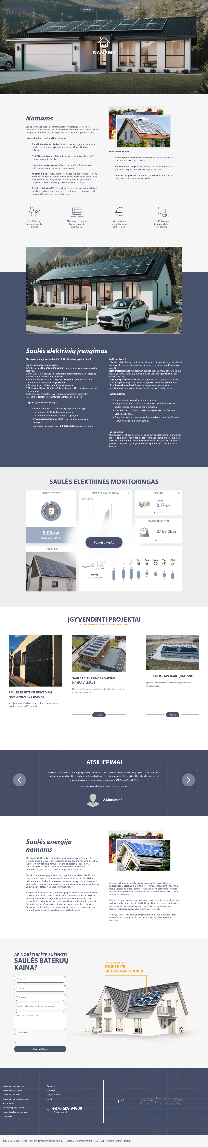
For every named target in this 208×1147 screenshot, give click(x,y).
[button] (19, 779)
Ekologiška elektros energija (15, 1112)
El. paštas (21, 988)
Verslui (103, 9)
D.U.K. (49, 1099)
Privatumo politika (53, 1140)
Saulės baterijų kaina (11, 1095)
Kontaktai (161, 9)
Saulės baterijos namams (13, 1086)
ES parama (120, 9)
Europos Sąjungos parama (14, 1108)
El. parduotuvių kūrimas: (116, 1140)
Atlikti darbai (8, 1103)
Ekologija (69, 9)
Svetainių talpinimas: (82, 1140)
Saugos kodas (23, 1032)
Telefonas (21, 997)
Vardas (19, 979)
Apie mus (51, 9)
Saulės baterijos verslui (12, 1090)
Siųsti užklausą (40, 1049)
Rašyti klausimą (53, 1095)
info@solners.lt (60, 1112)
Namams (87, 9)
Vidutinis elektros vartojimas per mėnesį (35, 1006)
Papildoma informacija (27, 1015)
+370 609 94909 (67, 1109)
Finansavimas (141, 9)
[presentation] (36, 1038)
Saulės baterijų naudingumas (15, 1099)
